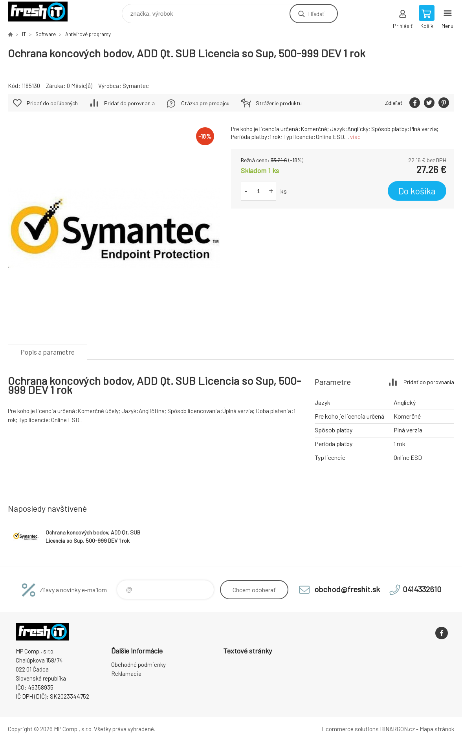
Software (45, 34)
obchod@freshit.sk (347, 589)
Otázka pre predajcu (205, 103)
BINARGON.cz (397, 728)
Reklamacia (126, 673)
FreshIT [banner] (42, 11)
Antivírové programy (88, 34)
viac (355, 136)
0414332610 (422, 589)
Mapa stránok (437, 728)
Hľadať (316, 13)
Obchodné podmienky (138, 664)
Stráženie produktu (279, 103)
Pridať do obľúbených (52, 103)
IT (24, 34)
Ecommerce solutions (350, 728)
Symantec (136, 85)
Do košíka (417, 190)
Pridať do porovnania (129, 103)
